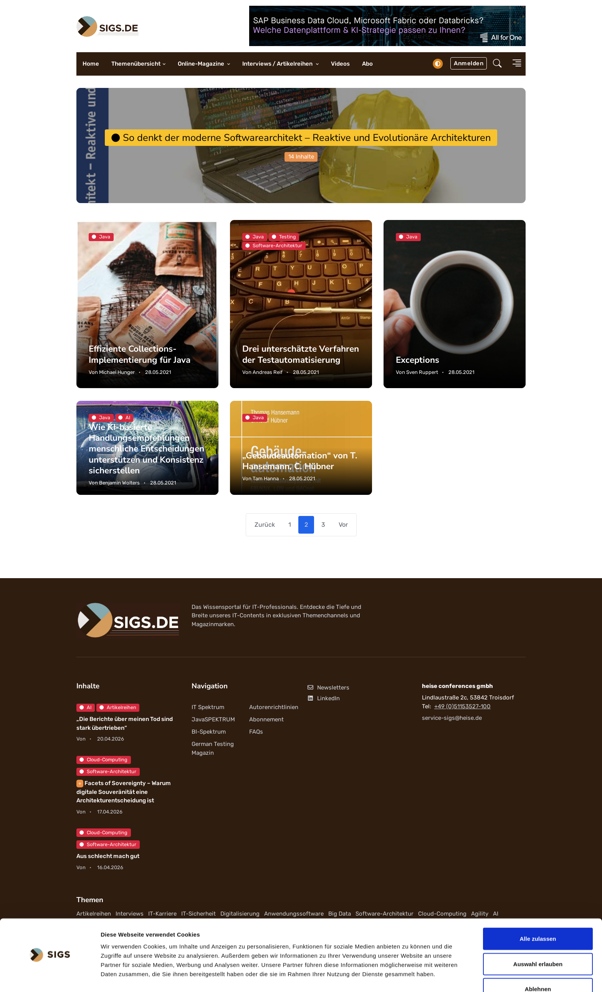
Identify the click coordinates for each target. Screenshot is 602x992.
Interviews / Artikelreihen (278, 63)
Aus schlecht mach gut (107, 856)
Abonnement (266, 719)
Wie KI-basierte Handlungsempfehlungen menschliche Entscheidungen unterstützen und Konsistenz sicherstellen (147, 448)
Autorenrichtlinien (273, 707)
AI (85, 708)
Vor (343, 524)
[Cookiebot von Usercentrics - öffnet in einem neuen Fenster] (49, 977)
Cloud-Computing (103, 760)
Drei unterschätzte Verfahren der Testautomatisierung (300, 354)
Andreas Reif (268, 372)
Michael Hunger (117, 372)
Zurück (265, 524)
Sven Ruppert (422, 372)
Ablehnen (538, 967)
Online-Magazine (201, 63)
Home (91, 63)
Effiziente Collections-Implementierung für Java (140, 354)
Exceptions (418, 360)
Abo (367, 63)
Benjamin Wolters (119, 483)
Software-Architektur (107, 772)
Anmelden (468, 63)
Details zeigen (408, 977)
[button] (497, 64)
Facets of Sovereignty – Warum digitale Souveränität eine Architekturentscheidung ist (123, 792)
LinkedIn (323, 698)
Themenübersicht (135, 63)
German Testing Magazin (213, 749)
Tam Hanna (266, 478)
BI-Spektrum (209, 732)
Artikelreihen (117, 708)
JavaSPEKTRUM (213, 719)
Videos (340, 63)
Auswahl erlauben (537, 942)
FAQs (256, 732)
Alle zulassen (537, 916)
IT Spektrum (208, 707)
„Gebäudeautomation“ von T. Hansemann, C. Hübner (300, 461)
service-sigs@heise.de (452, 718)
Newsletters (328, 687)
